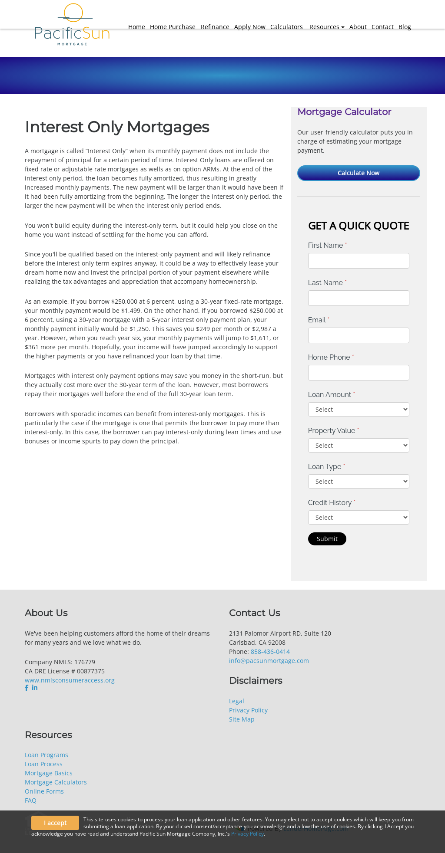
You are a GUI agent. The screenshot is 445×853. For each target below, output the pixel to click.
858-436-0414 (270, 651)
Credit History (331, 503)
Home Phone (331, 357)
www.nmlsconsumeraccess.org (70, 680)
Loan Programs (46, 755)
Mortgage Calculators (56, 782)
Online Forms (44, 791)
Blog (405, 27)
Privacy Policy (248, 710)
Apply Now (250, 27)
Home (136, 27)
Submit (327, 539)
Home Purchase (173, 27)
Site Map (242, 719)
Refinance (215, 27)
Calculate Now (358, 173)
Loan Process (44, 764)
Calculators (286, 27)
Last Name (327, 283)
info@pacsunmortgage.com (269, 660)
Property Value (333, 430)
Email (319, 320)
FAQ (31, 800)
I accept (55, 823)
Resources (324, 27)
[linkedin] (34, 688)
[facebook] (27, 688)
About (358, 27)
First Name (327, 245)
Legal (236, 701)
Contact (383, 27)
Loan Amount (331, 394)
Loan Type (326, 467)
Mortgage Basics (49, 773)
